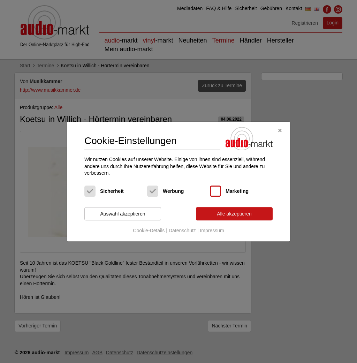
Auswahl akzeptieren (122, 214)
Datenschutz (182, 231)
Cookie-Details (149, 231)
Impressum (212, 231)
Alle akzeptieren (234, 214)
